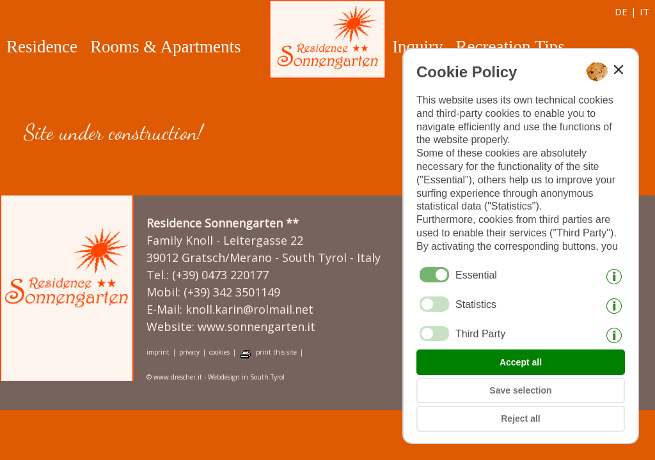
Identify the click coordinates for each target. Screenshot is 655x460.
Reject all (520, 418)
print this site (276, 352)
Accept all (521, 362)
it (644, 11)
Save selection (520, 390)
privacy (189, 352)
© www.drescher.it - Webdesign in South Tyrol (215, 377)
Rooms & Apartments (165, 46)
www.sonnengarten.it (256, 326)
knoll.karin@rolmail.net (249, 309)
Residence (41, 46)
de (621, 11)
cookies (219, 352)
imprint (158, 352)
